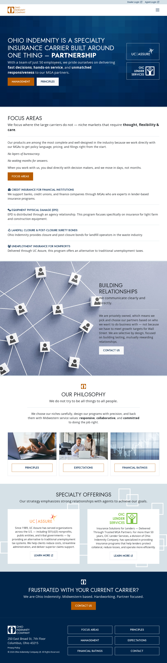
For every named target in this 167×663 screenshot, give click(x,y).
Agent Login (152, 2)
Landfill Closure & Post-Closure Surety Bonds (42, 230)
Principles (48, 81)
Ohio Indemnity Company (28, 652)
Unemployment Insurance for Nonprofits (39, 246)
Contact (137, 651)
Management (21, 81)
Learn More (43, 555)
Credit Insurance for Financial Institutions (41, 190)
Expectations (83, 468)
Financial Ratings (134, 468)
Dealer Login (134, 2)
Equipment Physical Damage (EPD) (33, 210)
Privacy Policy (14, 647)
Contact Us (111, 350)
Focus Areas (20, 176)
